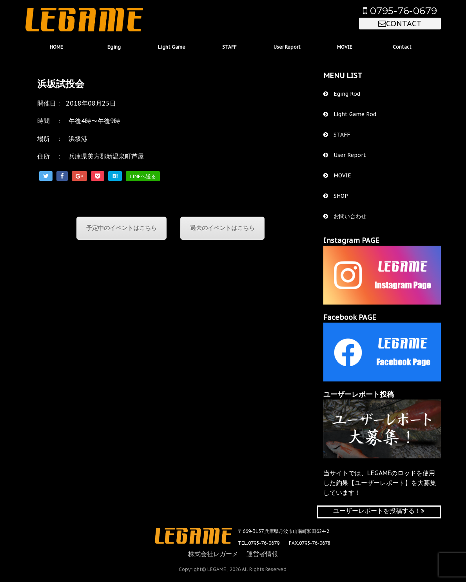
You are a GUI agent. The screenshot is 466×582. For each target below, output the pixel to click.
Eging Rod (341, 93)
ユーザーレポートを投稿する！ (378, 510)
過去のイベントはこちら (222, 227)
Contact (402, 47)
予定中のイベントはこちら (121, 227)
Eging (114, 47)
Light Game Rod (349, 114)
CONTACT (399, 23)
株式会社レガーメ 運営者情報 (233, 554)
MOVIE (344, 47)
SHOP (335, 195)
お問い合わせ (344, 216)
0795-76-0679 (400, 10)
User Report (287, 47)
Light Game (171, 47)
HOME (56, 47)
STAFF (229, 47)
